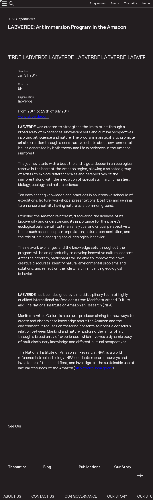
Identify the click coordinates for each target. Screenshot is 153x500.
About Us (18, 496)
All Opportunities (23, 19)
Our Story (123, 496)
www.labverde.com (33, 116)
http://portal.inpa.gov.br (94, 368)
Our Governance (86, 496)
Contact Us (48, 496)
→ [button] (140, 477)
